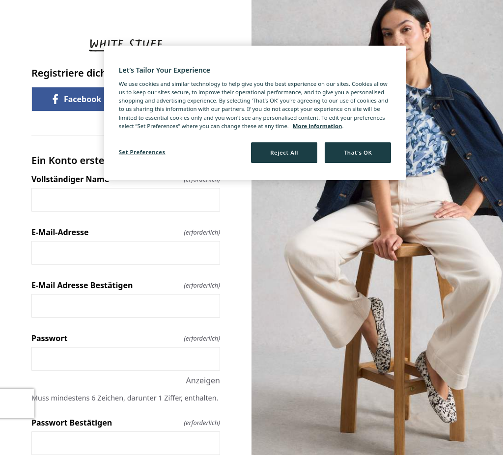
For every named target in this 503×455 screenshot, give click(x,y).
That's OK (358, 152)
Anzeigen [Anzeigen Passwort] (203, 380)
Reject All (284, 152)
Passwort (125, 338)
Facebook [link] (75, 99)
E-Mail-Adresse (125, 232)
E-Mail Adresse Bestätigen (125, 285)
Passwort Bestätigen (125, 423)
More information (317, 126)
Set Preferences (142, 152)
